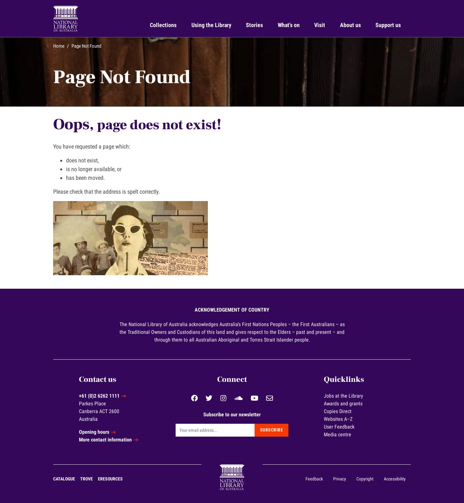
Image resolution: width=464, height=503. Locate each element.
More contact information (105, 440)
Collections (163, 25)
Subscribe (271, 429)
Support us (388, 25)
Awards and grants (343, 404)
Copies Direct (338, 411)
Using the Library (211, 25)
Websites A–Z (338, 419)
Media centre (337, 434)
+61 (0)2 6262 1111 (99, 396)
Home (58, 46)
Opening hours (94, 432)
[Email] (215, 430)
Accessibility (395, 478)
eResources (110, 478)
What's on (289, 25)
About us (350, 25)
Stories (254, 25)
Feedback (314, 478)
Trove (86, 478)
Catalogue (64, 478)
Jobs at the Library (343, 396)
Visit (319, 25)
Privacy (339, 478)
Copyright (364, 478)
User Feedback (339, 427)
